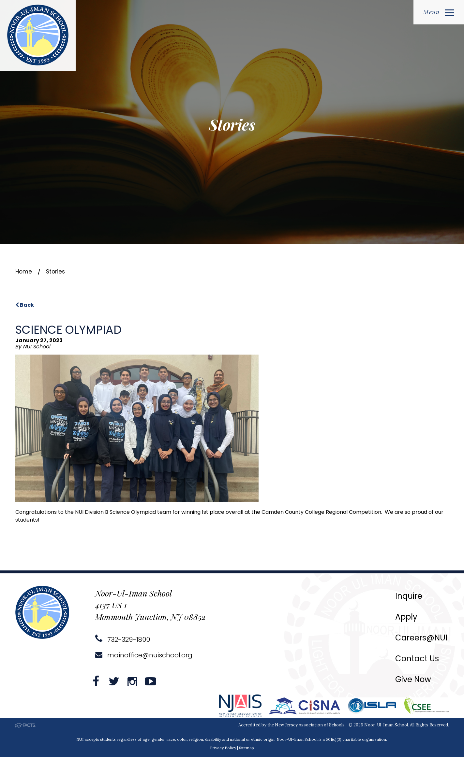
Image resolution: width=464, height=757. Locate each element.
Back (24, 305)
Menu (438, 12)
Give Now (413, 679)
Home (23, 271)
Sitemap (246, 747)
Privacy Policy (223, 747)
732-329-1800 (122, 639)
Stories (55, 271)
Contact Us (417, 658)
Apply (406, 616)
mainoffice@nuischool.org (143, 655)
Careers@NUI (421, 637)
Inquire (408, 596)
